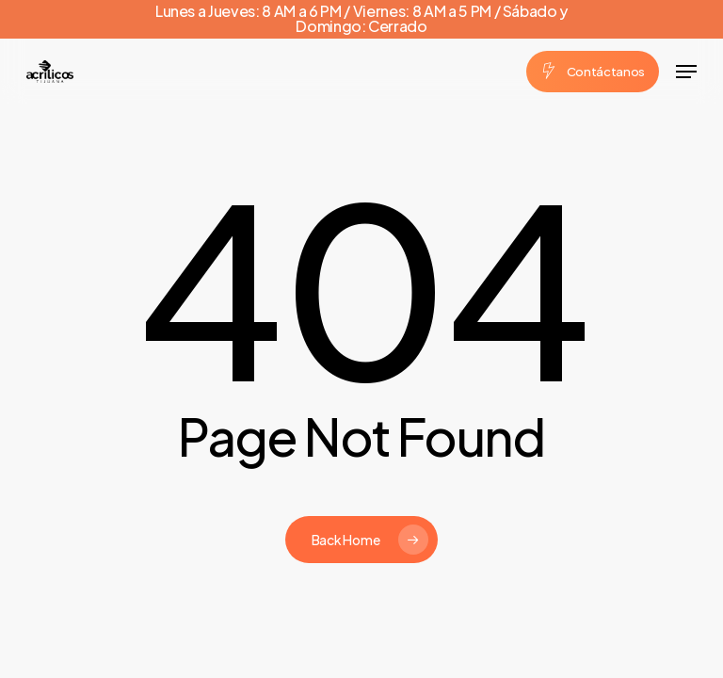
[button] (686, 71)
